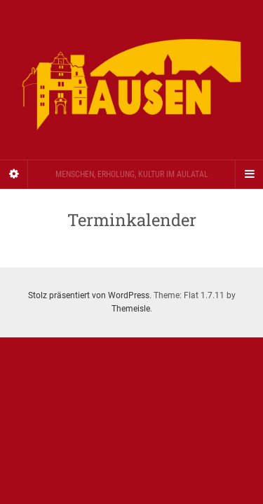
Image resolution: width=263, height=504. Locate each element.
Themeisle (131, 309)
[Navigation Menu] (249, 174)
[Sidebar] (14, 174)
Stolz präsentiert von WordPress (88, 295)
